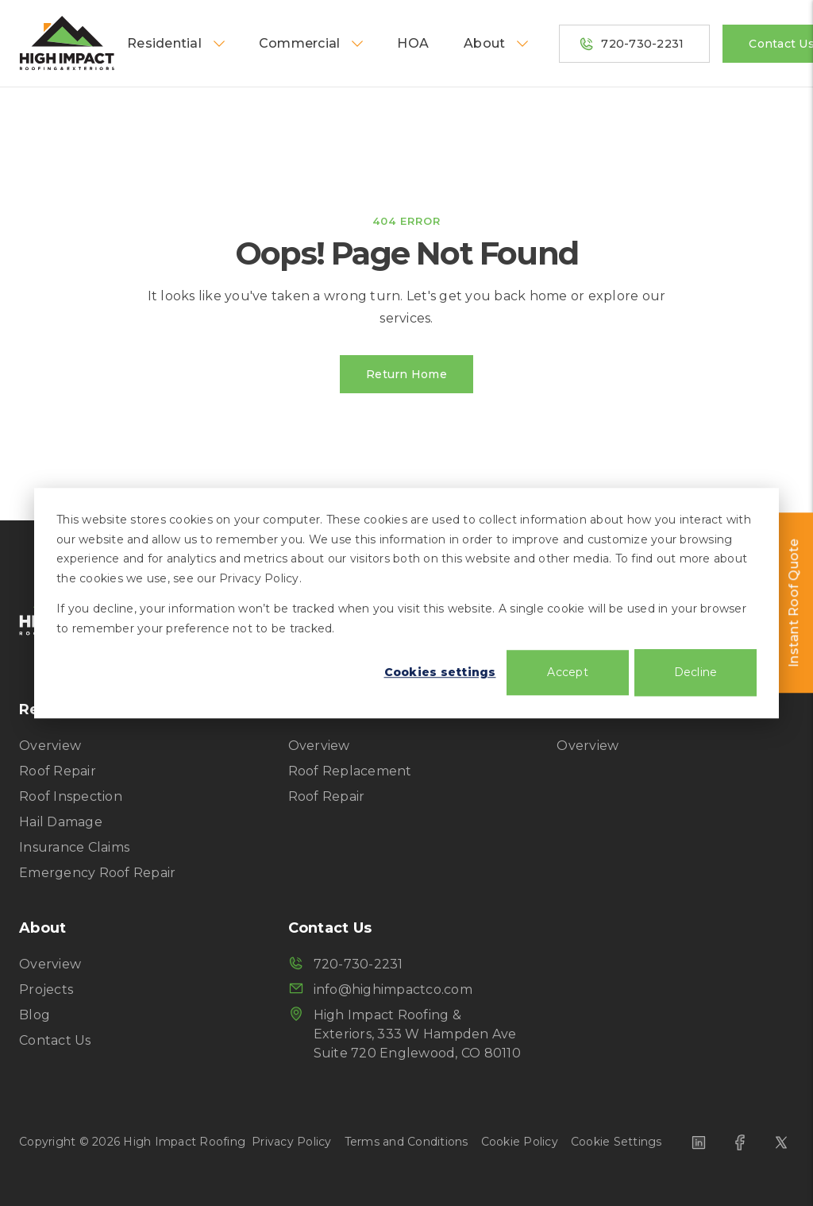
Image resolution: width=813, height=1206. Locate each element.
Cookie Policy (519, 1141)
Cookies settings (440, 672)
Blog (34, 1014)
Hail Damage (60, 821)
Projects (46, 989)
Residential (177, 44)
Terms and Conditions (406, 1141)
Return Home (406, 374)
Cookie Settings (616, 1141)
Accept (567, 672)
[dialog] (406, 603)
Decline (696, 672)
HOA (413, 43)
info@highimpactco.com (380, 988)
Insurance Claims (74, 847)
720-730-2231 (631, 44)
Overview (50, 745)
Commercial (312, 44)
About (497, 44)
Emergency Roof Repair (97, 872)
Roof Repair (57, 771)
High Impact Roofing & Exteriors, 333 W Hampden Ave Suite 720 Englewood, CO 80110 (404, 1033)
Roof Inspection (70, 796)
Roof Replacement (350, 771)
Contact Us (55, 1040)
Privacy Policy (292, 1141)
